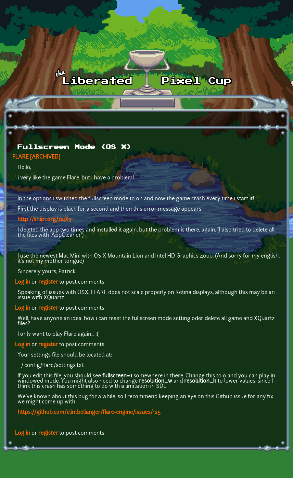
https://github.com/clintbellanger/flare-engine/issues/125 (89, 412)
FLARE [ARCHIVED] (36, 157)
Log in (22, 282)
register (48, 282)
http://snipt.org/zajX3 (44, 219)
